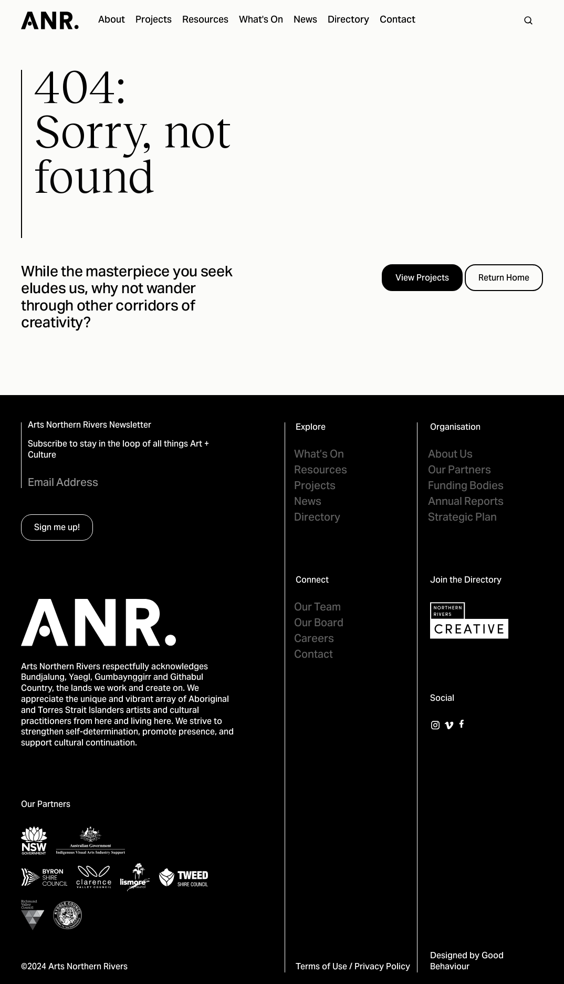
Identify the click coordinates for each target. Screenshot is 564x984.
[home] (50, 20)
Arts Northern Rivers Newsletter (89, 425)
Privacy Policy (382, 967)
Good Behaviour (467, 961)
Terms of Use (321, 967)
